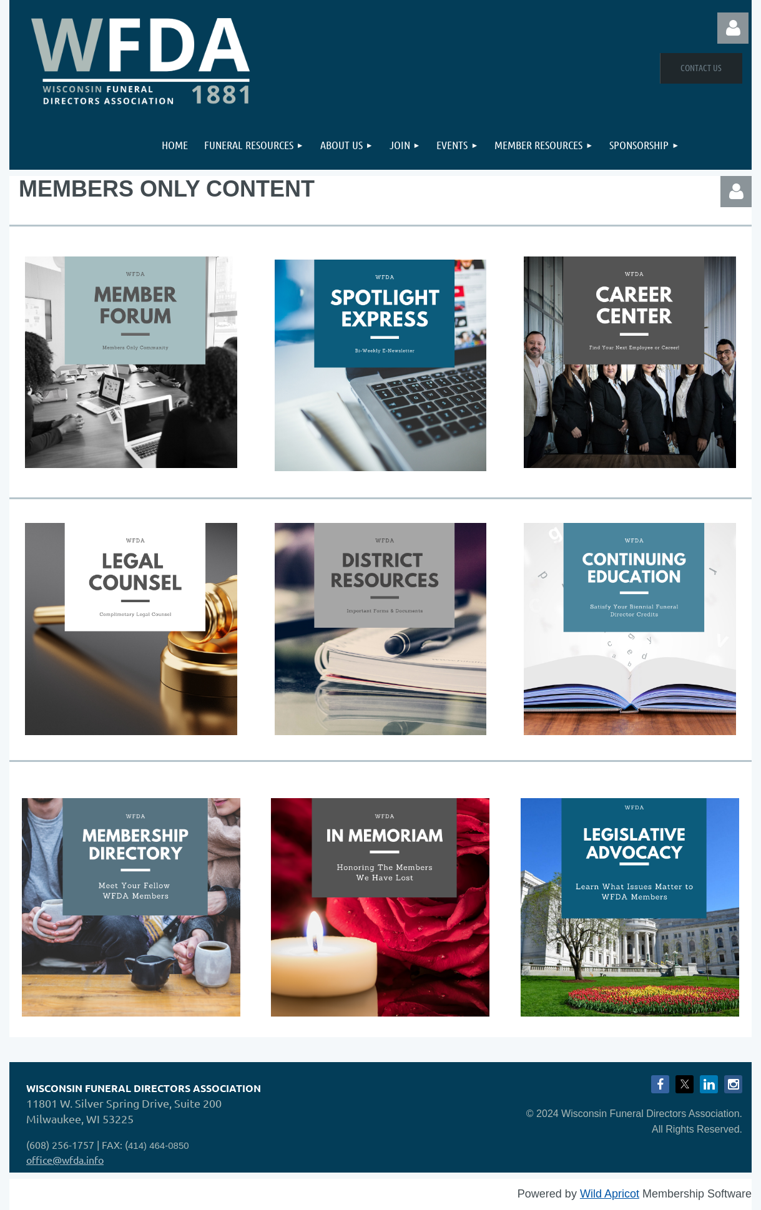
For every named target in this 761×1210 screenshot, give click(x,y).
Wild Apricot (609, 1194)
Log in (733, 28)
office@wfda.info (65, 1159)
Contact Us (701, 67)
